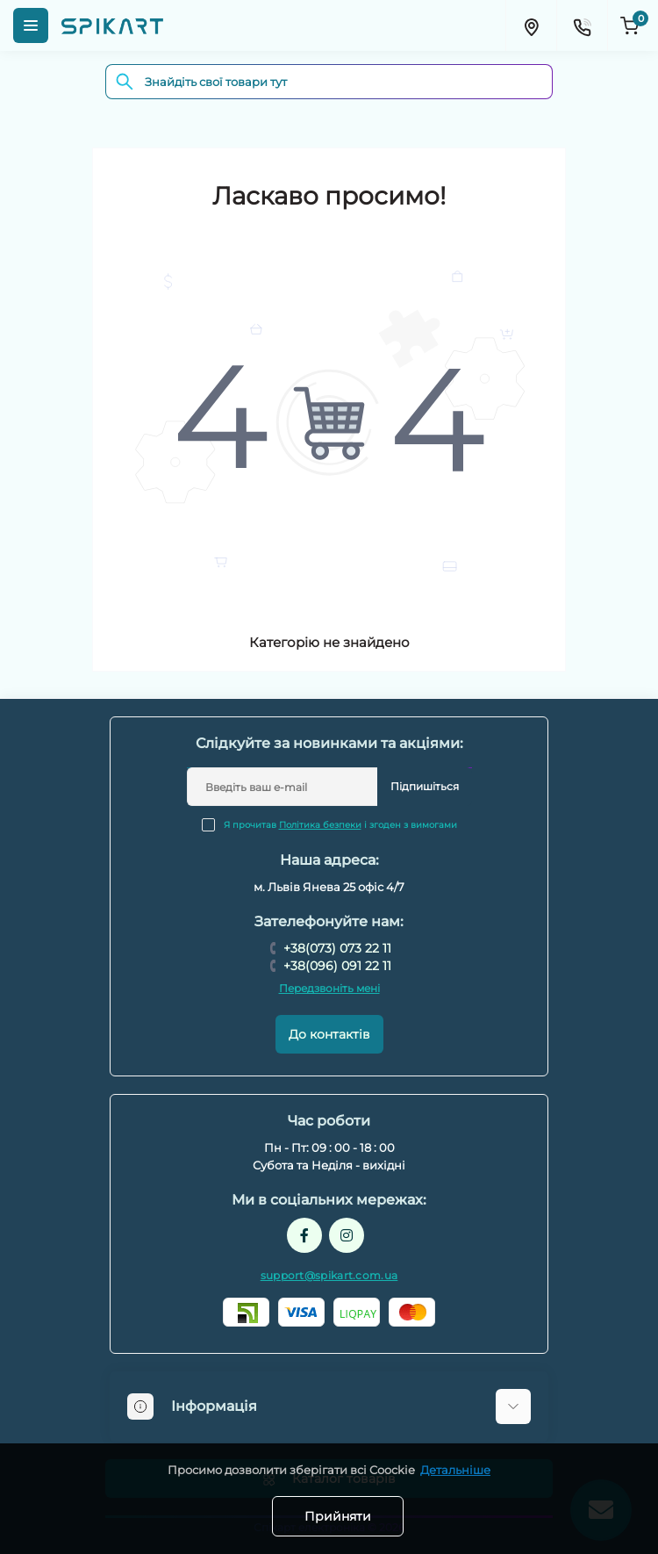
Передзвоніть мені (329, 988)
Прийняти (337, 1516)
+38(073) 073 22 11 (337, 948)
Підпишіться (424, 786)
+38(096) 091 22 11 (337, 966)
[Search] (124, 81)
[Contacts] (581, 25)
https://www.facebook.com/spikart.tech (304, 1235)
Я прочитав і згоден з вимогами (340, 824)
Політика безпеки (320, 825)
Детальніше (455, 1470)
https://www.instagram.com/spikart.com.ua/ (346, 1235)
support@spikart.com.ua (329, 1275)
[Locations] (530, 25)
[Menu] (30, 25)
